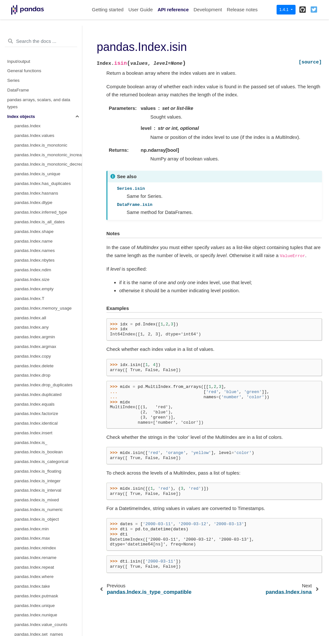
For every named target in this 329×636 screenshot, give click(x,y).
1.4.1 (284, 9)
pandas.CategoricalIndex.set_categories (48, 273)
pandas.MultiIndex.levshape (41, 599)
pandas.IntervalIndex (34, 321)
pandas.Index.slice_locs (37, 101)
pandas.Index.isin (32, 82)
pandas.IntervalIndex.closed (41, 388)
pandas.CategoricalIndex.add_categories (48, 245)
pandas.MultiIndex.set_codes (42, 628)
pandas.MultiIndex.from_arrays (44, 523)
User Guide (140, 9)
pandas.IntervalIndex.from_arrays (46, 331)
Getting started (107, 9)
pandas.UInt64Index (33, 130)
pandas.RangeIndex (33, 110)
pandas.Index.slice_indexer (40, 91)
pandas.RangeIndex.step (38, 168)
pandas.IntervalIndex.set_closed (45, 465)
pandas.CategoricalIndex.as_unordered (48, 293)
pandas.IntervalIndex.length (41, 398)
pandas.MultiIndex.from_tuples (44, 532)
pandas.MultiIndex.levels (38, 571)
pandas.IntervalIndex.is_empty (43, 417)
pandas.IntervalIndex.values (41, 408)
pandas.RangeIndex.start (38, 149)
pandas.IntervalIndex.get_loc (42, 446)
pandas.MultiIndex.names (39, 561)
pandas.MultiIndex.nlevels (39, 590)
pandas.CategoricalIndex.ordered (46, 216)
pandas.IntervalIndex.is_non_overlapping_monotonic (48, 427)
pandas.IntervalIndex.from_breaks (47, 350)
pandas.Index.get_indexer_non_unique (48, 34)
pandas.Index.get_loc (35, 53)
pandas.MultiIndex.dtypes (39, 609)
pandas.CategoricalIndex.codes (44, 197)
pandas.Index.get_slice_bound (43, 62)
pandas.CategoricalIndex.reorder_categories (48, 235)
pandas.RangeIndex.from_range (45, 178)
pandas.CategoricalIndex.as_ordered (48, 283)
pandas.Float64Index (34, 139)
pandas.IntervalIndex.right (39, 369)
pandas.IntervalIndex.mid (38, 379)
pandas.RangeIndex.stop (38, 158)
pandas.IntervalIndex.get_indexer (46, 456)
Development (208, 9)
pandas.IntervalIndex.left (38, 360)
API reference (173, 9)
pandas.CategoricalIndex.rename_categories (48, 225)
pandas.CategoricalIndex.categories (48, 206)
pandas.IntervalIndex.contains (43, 475)
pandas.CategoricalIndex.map (43, 302)
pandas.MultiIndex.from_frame (43, 551)
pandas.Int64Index (32, 120)
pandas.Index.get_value (37, 72)
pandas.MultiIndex (32, 504)
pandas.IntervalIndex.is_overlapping (48, 436)
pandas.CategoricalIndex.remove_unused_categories (48, 264)
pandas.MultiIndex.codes (38, 580)
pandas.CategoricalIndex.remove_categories (48, 254)
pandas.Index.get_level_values (44, 43)
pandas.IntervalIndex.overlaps (43, 484)
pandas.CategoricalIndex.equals (45, 312)
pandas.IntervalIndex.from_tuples (46, 341)
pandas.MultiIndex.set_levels (42, 619)
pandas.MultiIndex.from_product (45, 542)
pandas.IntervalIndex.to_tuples (44, 494)
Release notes (242, 9)
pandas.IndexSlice (32, 513)
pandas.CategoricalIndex (38, 187)
